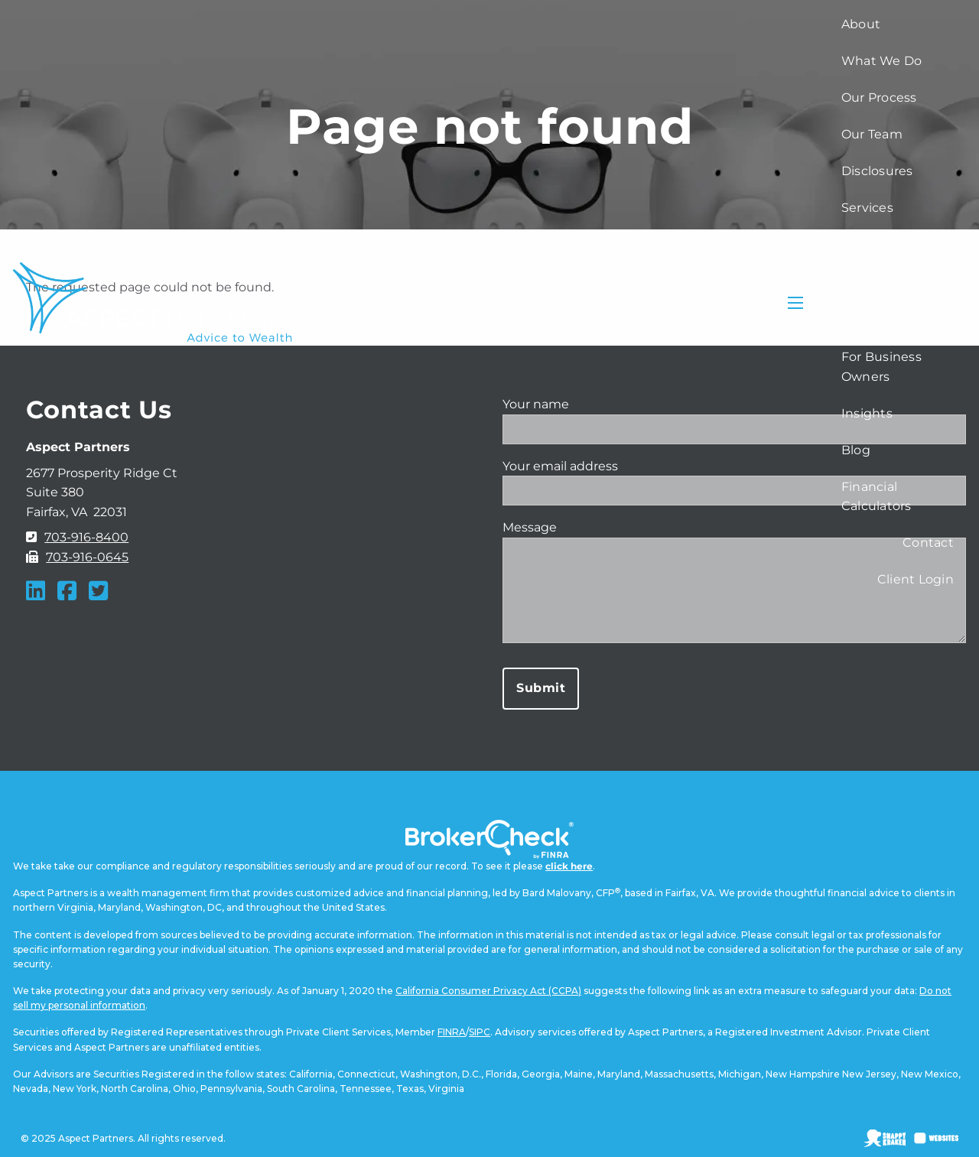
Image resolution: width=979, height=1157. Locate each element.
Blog (855, 450)
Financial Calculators (876, 496)
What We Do (881, 61)
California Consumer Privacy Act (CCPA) (488, 990)
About (860, 24)
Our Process (879, 97)
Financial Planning (869, 254)
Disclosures (877, 171)
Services (867, 207)
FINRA (451, 1032)
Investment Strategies (878, 311)
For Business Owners (881, 366)
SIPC (479, 1032)
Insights (867, 413)
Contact (928, 542)
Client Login (915, 579)
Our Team (872, 134)
